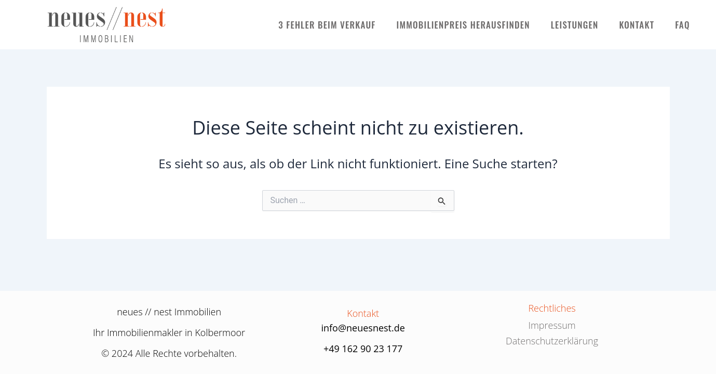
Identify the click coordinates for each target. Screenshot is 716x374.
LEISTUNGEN (575, 24)
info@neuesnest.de (362, 328)
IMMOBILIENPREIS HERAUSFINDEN (463, 24)
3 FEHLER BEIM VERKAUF (326, 24)
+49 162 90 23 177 (363, 348)
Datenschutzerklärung (552, 341)
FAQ (682, 24)
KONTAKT (636, 24)
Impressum (551, 325)
